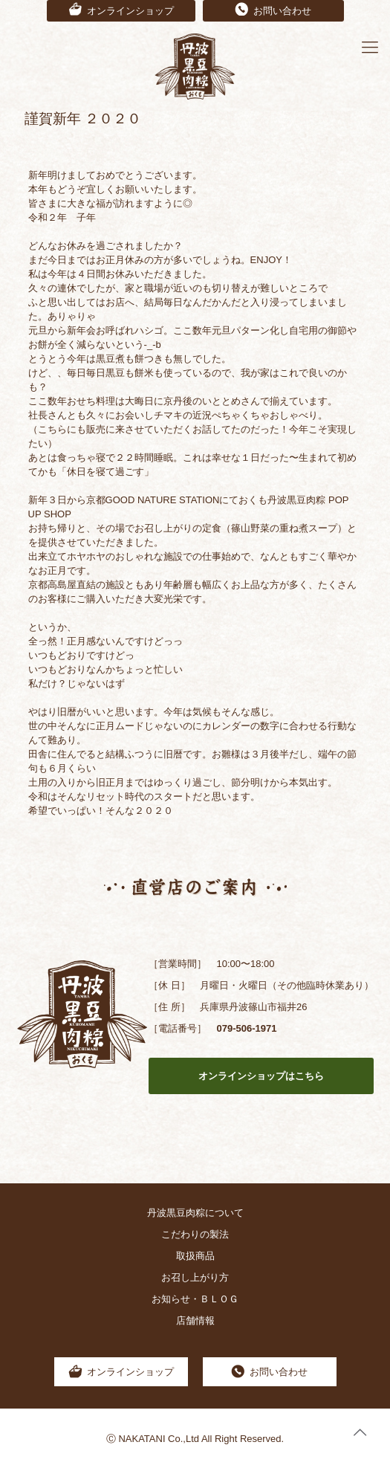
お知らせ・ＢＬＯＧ (195, 1298)
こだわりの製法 (195, 1234)
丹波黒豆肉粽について (195, 1212)
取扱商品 (195, 1255)
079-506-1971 (246, 1028)
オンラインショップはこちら (261, 1076)
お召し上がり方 (195, 1277)
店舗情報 (195, 1320)
